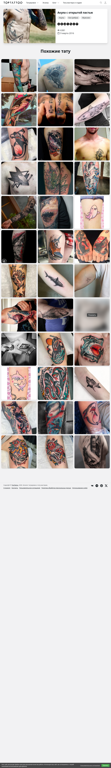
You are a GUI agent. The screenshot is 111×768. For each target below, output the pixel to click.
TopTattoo (15, 485)
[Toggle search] (101, 3)
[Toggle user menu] (105, 3)
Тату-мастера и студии (72, 3)
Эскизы (45, 3)
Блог (56, 3)
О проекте (6, 488)
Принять (105, 765)
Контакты (15, 488)
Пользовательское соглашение (29, 488)
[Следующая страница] (50, 26)
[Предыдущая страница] (8, 26)
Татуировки (32, 3)
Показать (92, 315)
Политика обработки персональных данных (56, 488)
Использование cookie (79, 488)
